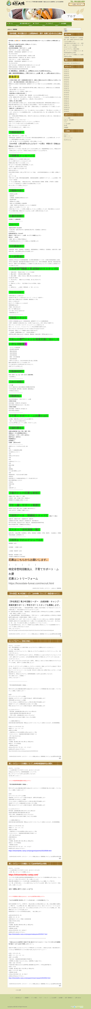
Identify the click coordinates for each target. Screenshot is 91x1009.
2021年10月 (67, 77)
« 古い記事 (18, 990)
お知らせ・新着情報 (56, 588)
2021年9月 (66, 79)
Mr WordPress (74, 63)
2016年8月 (66, 98)
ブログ (45, 634)
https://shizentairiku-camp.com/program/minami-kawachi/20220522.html (29, 978)
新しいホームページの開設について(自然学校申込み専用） (28, 863)
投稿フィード (67, 136)
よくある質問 (51, 634)
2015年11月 (67, 107)
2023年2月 (66, 71)
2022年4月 (66, 73)
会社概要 (61, 997)
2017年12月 (67, 90)
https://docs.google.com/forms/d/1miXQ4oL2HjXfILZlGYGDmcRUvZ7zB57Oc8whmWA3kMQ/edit (31, 630)
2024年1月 (66, 69)
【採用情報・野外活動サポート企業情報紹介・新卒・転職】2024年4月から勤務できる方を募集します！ (73, 39)
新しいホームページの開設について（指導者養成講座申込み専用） (31, 763)
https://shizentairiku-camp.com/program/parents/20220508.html (30, 851)
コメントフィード (68, 138)
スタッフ (46, 997)
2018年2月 (66, 88)
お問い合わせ (78, 997)
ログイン (66, 134)
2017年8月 (66, 92)
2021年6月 (66, 85)
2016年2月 (66, 103)
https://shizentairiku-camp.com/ (23, 875)
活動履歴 (66, 127)
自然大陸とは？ (18, 997)
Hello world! (66, 63)
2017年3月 (66, 94)
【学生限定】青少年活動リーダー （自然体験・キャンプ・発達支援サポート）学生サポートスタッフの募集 (73, 45)
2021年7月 (66, 83)
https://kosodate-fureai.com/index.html (18, 68)
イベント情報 (31, 634)
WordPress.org (67, 139)
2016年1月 (66, 105)
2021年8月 (66, 81)
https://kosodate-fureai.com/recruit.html (31, 583)
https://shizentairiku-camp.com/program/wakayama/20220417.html (28, 934)
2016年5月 (66, 102)
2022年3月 (66, 75)
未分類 (56, 634)
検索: (65, 29)
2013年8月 (66, 111)
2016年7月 (66, 100)
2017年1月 (66, 96)
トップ (11, 997)
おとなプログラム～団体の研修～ (20, 641)
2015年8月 (66, 109)
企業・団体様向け (69, 997)
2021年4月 (66, 86)
